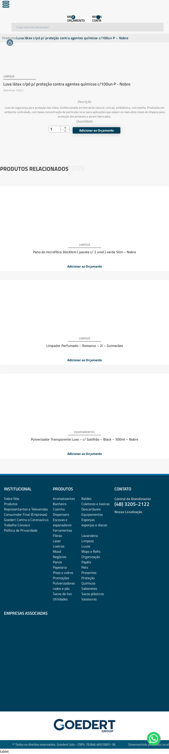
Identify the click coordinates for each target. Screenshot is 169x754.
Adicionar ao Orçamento (96, 130)
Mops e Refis (90, 551)
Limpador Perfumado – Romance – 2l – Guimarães (84, 345)
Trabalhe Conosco (17, 525)
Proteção (88, 578)
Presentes (88, 572)
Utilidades (60, 599)
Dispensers (61, 514)
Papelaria (60, 567)
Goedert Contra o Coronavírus (26, 519)
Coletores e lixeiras (95, 503)
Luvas (85, 546)
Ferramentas (62, 530)
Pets (84, 567)
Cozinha (59, 509)
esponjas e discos (94, 525)
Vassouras (89, 599)
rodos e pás (61, 588)
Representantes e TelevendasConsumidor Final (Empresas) (26, 511)
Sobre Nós (11, 498)
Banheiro (59, 503)
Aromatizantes (64, 498)
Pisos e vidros (63, 572)
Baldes (86, 498)
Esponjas (88, 519)
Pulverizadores (64, 583)
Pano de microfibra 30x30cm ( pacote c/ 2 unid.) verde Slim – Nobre (84, 252)
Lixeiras (58, 546)
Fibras (57, 535)
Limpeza (87, 541)
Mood (57, 551)
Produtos (9, 38)
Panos (57, 562)
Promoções (61, 578)
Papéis (86, 562)
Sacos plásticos (92, 593)
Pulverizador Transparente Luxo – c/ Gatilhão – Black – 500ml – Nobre (84, 439)
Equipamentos (92, 514)
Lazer (57, 541)
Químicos (88, 583)
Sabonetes (89, 588)
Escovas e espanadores (62, 522)
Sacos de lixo (62, 593)
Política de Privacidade (20, 530)
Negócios (59, 556)
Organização (90, 556)
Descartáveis (91, 509)
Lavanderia (89, 535)
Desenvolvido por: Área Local (148, 744)
